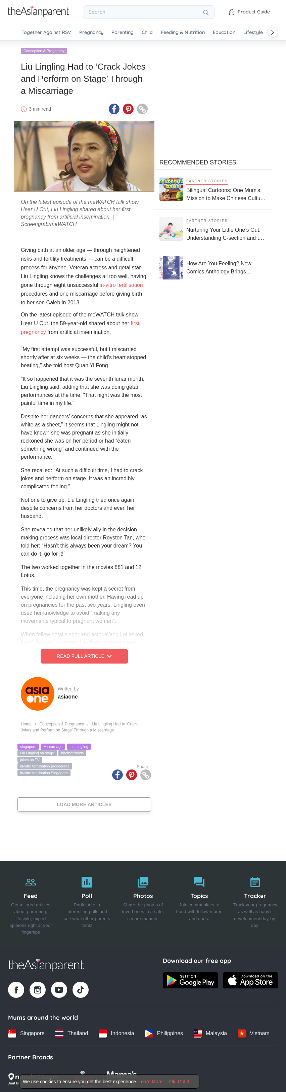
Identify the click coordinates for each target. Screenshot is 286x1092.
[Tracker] (255, 903)
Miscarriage (52, 745)
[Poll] (87, 903)
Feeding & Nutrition (183, 32)
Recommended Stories (197, 161)
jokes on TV (30, 758)
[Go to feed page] (38, 14)
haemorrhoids (72, 752)
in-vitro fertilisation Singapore (44, 772)
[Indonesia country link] (116, 1032)
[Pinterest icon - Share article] (128, 108)
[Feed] (31, 903)
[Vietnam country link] (253, 1032)
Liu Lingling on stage (37, 752)
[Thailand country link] (71, 1032)
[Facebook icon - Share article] (114, 108)
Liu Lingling (78, 745)
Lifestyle (253, 32)
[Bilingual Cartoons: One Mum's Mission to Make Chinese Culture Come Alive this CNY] (213, 188)
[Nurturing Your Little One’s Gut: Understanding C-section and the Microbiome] (213, 228)
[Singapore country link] (26, 1032)
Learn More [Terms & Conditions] (151, 1081)
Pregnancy (91, 32)
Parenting (122, 32)
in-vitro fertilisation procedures (44, 765)
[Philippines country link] (164, 1032)
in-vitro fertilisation (121, 284)
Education (224, 32)
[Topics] (199, 903)
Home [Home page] (26, 722)
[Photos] (143, 903)
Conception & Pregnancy (43, 49)
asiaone (68, 695)
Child (147, 32)
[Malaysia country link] (210, 1032)
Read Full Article (84, 655)
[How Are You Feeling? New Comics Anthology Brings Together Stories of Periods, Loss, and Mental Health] (213, 266)
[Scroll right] (272, 32)
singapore (28, 745)
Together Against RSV (46, 32)
